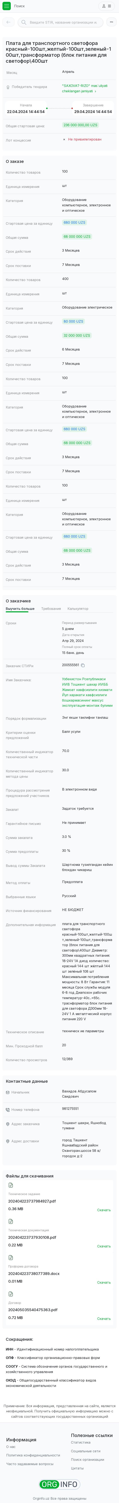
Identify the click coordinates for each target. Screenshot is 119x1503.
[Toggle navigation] (6, 6)
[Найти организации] (59, 1484)
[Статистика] (92, 1442)
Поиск (19, 6)
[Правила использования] (33, 1455)
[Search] (66, 22)
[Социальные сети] (92, 1451)
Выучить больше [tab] (20, 609)
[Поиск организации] (92, 1459)
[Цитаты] (92, 1468)
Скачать (104, 1210)
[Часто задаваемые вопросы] (33, 1464)
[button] (107, 6)
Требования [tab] (51, 609)
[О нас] (33, 1447)
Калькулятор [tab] (77, 609)
